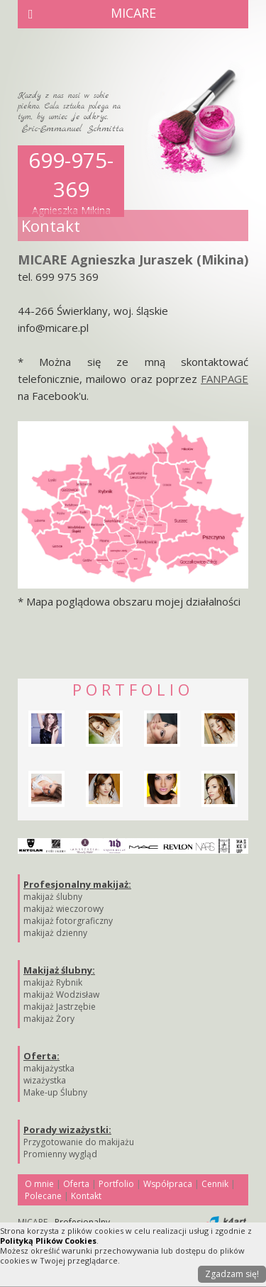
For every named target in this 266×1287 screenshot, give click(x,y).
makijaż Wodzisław (61, 994)
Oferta (76, 1184)
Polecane (43, 1196)
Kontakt (86, 1196)
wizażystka (44, 1080)
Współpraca (167, 1184)
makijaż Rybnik (52, 982)
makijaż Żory (48, 1019)
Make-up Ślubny (55, 1092)
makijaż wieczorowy (63, 909)
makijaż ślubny (52, 897)
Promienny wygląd (60, 1154)
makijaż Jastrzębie (59, 1007)
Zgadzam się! (232, 1274)
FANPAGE (224, 379)
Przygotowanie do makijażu (78, 1142)
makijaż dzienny (55, 933)
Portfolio (116, 1184)
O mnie (39, 1184)
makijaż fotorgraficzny (68, 921)
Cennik (214, 1184)
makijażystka (48, 1068)
